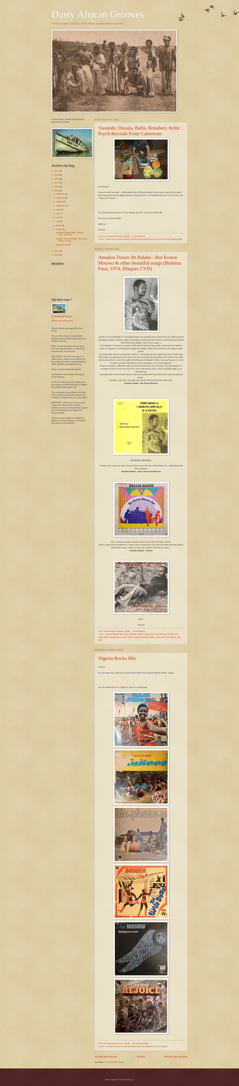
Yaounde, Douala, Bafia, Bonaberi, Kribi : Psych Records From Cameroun (140, 130)
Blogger (131, 1080)
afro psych (124, 634)
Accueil (141, 1056)
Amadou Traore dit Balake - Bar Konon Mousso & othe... (71, 240)
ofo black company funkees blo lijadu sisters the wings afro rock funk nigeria (136, 1046)
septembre (61, 206)
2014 (56, 183)
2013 (56, 187)
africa (108, 634)
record (130, 637)
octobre (59, 202)
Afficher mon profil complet (62, 321)
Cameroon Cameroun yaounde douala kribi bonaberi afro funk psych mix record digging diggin (144, 239)
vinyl (179, 637)
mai (58, 217)
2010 (56, 255)
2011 (56, 251)
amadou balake (143, 634)
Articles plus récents (106, 1056)
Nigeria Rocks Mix (117, 658)
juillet (58, 210)
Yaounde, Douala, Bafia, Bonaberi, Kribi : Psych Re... (70, 234)
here (123, 212)
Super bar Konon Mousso (144, 637)
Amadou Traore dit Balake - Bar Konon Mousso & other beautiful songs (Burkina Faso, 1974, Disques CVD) (139, 262)
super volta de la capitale (166, 637)
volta (100, 640)
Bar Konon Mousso (158, 634)
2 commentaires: (139, 236)
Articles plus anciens (176, 1056)
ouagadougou (115, 637)
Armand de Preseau (63, 316)
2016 (56, 175)
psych (124, 637)
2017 (56, 171)
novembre (60, 198)
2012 (56, 191)
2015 (56, 179)
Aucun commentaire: (140, 1043)
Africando (115, 634)
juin (58, 213)
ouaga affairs (103, 637)
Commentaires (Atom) (115, 1062)
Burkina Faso (172, 634)
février (59, 225)
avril (58, 221)
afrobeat (132, 634)
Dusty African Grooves (97, 14)
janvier (59, 229)
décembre (60, 194)
